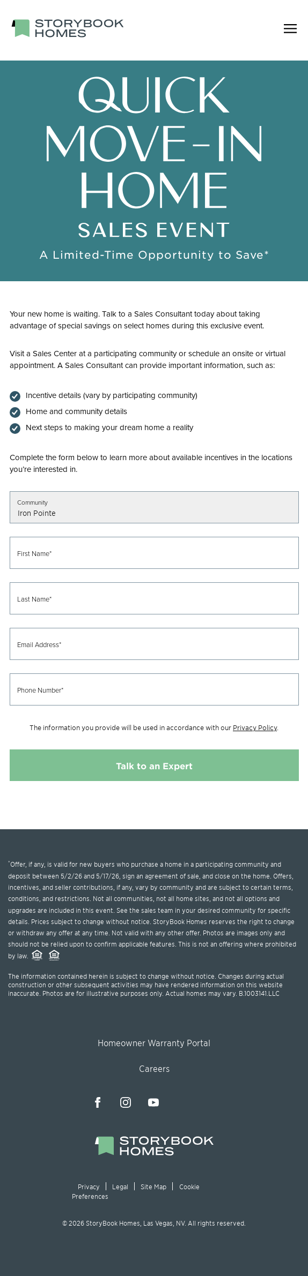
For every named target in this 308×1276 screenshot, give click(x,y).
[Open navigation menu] (290, 30)
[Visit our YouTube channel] (153, 1102)
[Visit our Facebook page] (97, 1102)
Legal (120, 1186)
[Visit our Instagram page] (125, 1102)
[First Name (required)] (154, 553)
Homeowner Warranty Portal (154, 1042)
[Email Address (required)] (154, 644)
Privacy (89, 1186)
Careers (154, 1068)
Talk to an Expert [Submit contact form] (154, 765)
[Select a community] (154, 507)
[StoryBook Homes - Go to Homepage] (67, 28)
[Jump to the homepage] (154, 1152)
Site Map (153, 1186)
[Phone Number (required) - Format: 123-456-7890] (154, 689)
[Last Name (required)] (154, 598)
